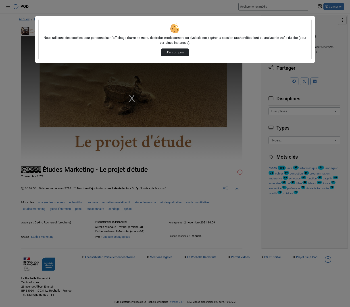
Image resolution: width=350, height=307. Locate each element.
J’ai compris (175, 52)
